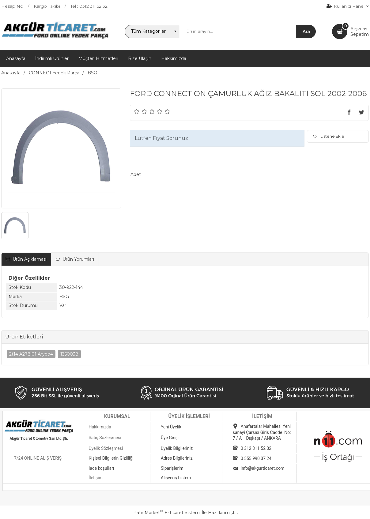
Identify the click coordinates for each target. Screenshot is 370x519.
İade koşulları (101, 468)
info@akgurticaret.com (263, 468)
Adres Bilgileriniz (177, 458)
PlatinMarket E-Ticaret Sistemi (166, 512)
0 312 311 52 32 (256, 448)
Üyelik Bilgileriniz (177, 448)
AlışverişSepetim (359, 31)
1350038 (69, 354)
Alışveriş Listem (176, 477)
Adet (135, 174)
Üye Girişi (170, 437)
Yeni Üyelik (171, 426)
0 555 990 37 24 (256, 458)
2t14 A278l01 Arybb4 (31, 354)
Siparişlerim (172, 468)
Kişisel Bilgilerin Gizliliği (111, 458)
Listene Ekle (328, 136)
